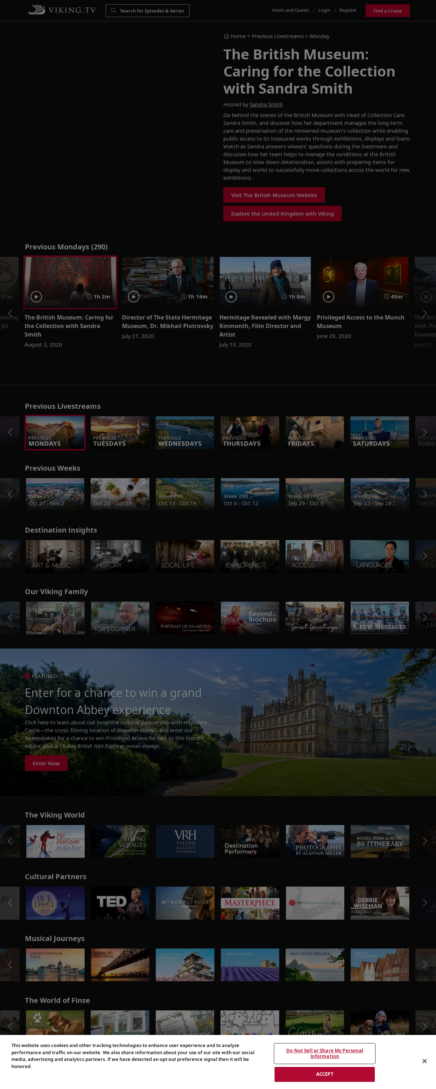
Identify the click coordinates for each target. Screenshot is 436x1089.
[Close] (424, 1061)
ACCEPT (325, 1074)
